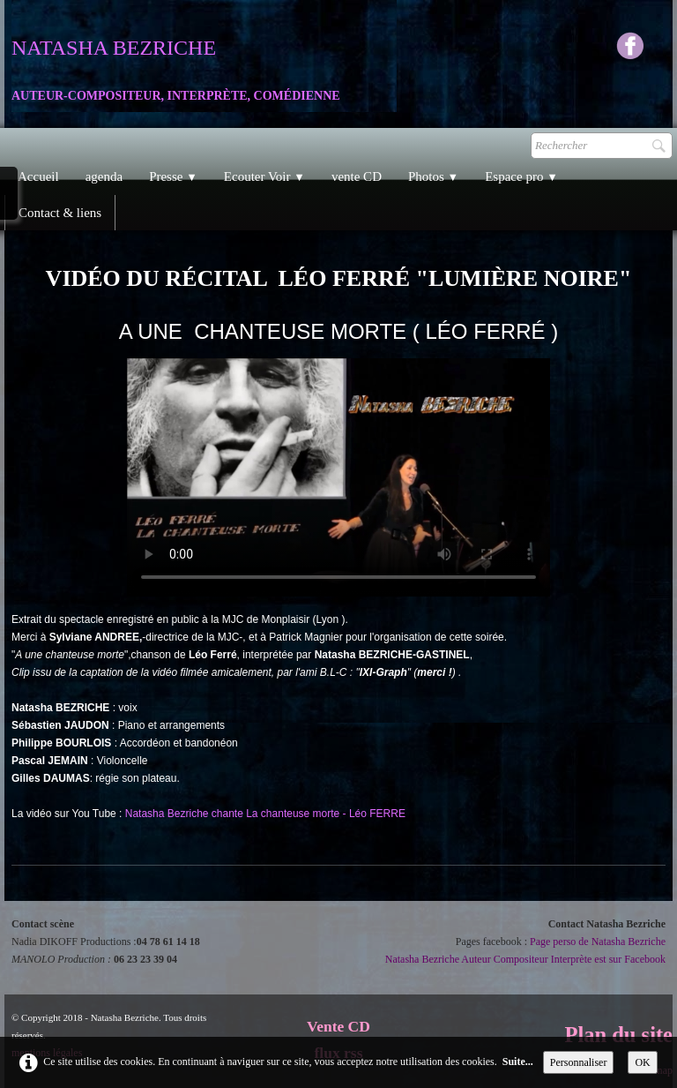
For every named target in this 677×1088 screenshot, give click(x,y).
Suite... (517, 1061)
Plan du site (618, 1035)
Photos (433, 176)
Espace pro (521, 176)
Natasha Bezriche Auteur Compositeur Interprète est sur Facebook (525, 959)
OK (642, 1062)
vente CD (356, 176)
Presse (173, 176)
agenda (104, 176)
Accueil (38, 176)
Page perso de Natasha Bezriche (598, 941)
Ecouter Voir (264, 176)
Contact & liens (60, 213)
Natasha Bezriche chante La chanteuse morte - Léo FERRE (265, 813)
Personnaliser (578, 1062)
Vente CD (338, 1026)
